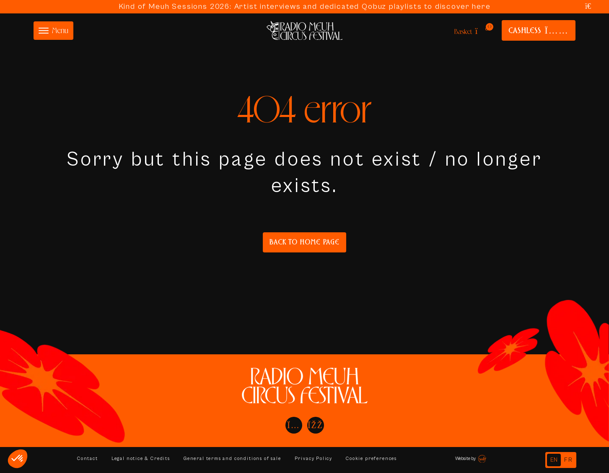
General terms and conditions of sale (236, 458)
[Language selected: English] (560, 460)
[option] (568, 460)
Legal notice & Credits (142, 458)
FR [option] (568, 460)
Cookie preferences (378, 458)
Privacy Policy (318, 458)
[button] (18, 459)
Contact (87, 458)
